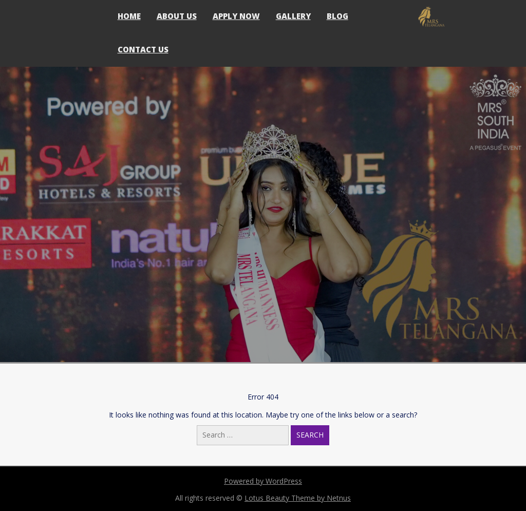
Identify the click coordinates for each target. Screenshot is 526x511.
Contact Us (143, 49)
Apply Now (236, 16)
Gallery (293, 16)
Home (129, 16)
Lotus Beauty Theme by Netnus (298, 498)
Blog (337, 16)
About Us (177, 16)
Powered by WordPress (263, 481)
